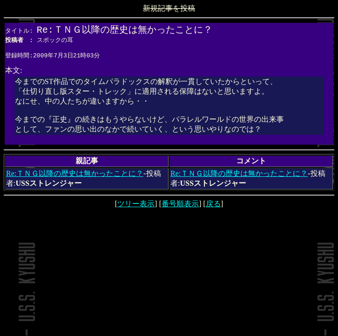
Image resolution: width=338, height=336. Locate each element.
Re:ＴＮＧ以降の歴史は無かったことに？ (74, 176)
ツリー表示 (136, 206)
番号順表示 (180, 206)
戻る (213, 206)
